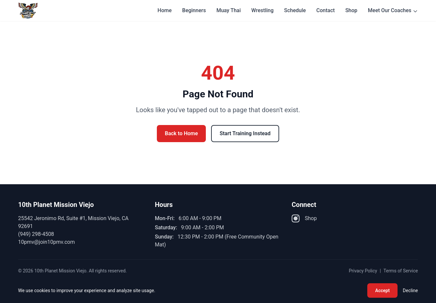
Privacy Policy (363, 270)
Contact (325, 10)
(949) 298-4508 (36, 234)
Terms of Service (400, 270)
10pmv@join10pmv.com (46, 242)
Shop (351, 10)
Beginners (194, 10)
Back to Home (181, 133)
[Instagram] (296, 218)
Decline (410, 290)
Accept (382, 290)
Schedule (295, 10)
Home (164, 10)
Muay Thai (228, 10)
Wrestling (262, 10)
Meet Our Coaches (393, 10)
